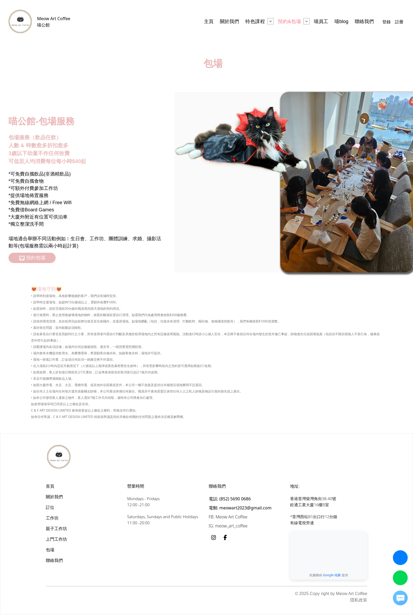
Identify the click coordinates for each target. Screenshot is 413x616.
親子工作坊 (56, 528)
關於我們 (54, 497)
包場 (50, 550)
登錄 (386, 22)
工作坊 (52, 518)
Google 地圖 (332, 577)
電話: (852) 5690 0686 (230, 499)
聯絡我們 (54, 560)
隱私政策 (358, 602)
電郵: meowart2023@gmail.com (240, 508)
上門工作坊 (56, 539)
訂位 (50, 507)
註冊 (399, 22)
